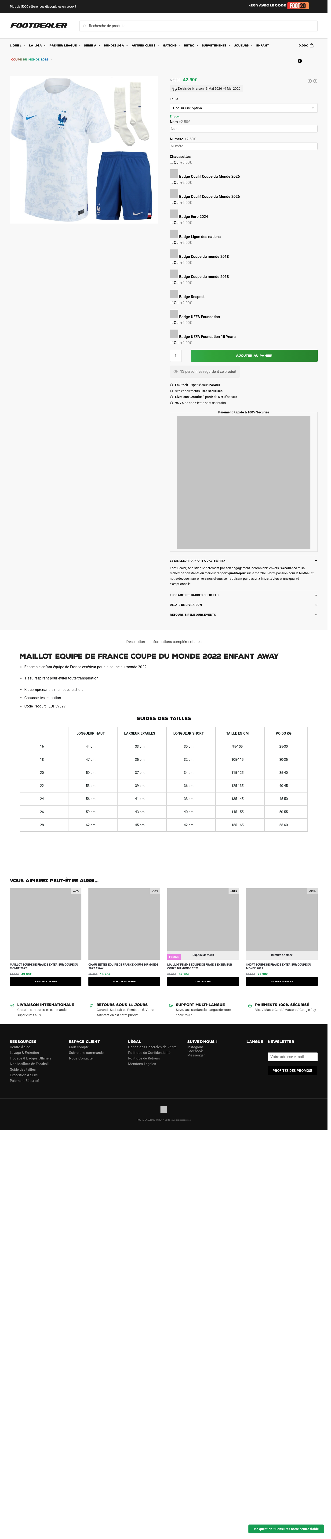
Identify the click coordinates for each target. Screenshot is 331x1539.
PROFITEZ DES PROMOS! (292, 1070)
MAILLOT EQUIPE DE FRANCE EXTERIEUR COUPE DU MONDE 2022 (44, 966)
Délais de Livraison (186, 605)
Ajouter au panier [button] (45, 981)
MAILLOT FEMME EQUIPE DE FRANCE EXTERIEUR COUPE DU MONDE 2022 (199, 966)
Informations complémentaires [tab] (176, 642)
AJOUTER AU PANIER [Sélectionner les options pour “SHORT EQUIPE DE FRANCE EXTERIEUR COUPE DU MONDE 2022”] (282, 981)
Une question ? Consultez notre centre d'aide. (286, 1529)
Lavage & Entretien (24, 1052)
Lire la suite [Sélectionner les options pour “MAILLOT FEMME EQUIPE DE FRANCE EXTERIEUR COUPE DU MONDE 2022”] (203, 981)
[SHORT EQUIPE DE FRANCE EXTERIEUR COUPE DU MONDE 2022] (315, 81)
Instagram (195, 1047)
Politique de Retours (144, 1058)
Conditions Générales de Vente (152, 1047)
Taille (174, 99)
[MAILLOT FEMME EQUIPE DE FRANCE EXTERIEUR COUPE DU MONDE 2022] (309, 81)
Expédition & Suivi (24, 1075)
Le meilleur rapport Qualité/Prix (197, 560)
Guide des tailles (23, 1069)
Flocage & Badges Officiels (30, 1058)
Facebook (195, 1051)
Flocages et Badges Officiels (194, 595)
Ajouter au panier (254, 355)
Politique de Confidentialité (149, 1052)
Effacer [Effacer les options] (175, 116)
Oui (182, 162)
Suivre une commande (86, 1052)
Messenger (196, 1055)
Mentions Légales (142, 1064)
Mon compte (79, 1047)
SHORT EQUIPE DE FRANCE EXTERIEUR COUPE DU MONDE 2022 (278, 966)
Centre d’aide (20, 1047)
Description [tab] (135, 642)
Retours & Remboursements (193, 614)
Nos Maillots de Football (29, 1064)
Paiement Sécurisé (24, 1080)
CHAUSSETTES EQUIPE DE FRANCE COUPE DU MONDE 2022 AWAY (123, 966)
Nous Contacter (81, 1058)
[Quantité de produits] (176, 356)
